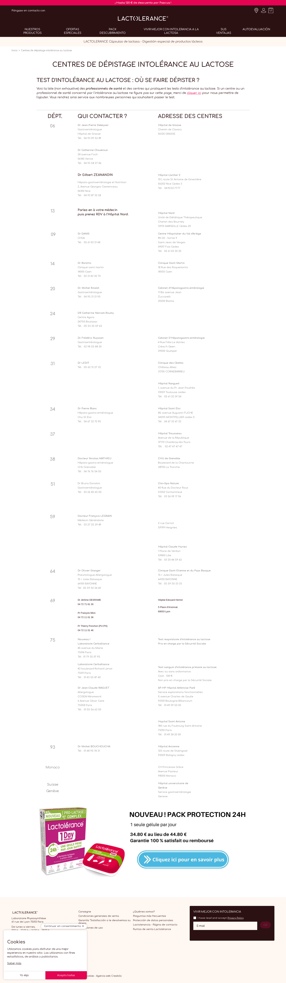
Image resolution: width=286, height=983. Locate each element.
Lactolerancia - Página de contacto (155, 924)
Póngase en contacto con (28, 10)
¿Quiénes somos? (144, 911)
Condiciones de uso (90, 928)
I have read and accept (221, 918)
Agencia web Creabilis (108, 976)
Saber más (14, 963)
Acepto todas (66, 975)
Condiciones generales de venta (98, 916)
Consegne (84, 911)
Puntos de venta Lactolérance (152, 929)
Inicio (15, 50)
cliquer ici (194, 93)
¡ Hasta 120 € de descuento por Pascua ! (143, 2)
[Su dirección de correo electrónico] (225, 925)
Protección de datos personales (153, 920)
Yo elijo (24, 975)
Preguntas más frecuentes (149, 916)
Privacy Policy (236, 918)
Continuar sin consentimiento (62, 926)
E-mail (201, 925)
